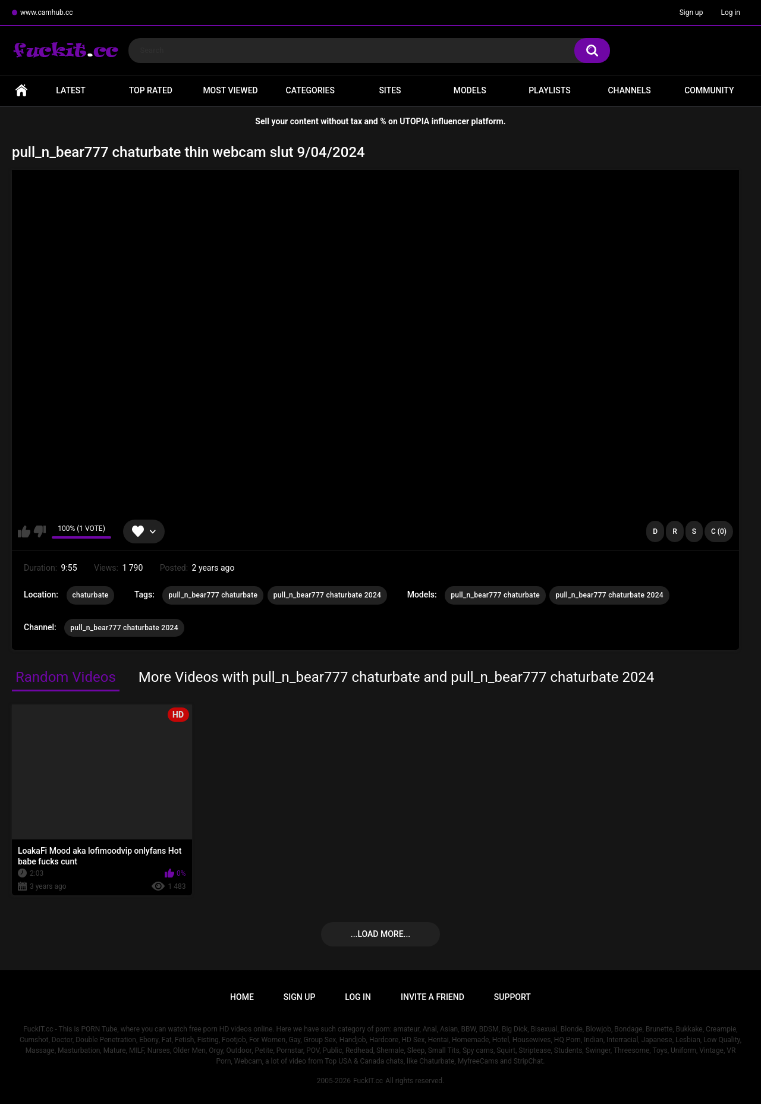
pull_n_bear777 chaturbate (212, 595)
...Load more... (380, 934)
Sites (390, 90)
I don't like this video (39, 531)
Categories (310, 90)
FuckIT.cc (368, 1081)
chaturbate (91, 595)
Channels (629, 90)
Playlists (550, 90)
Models (470, 90)
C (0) (719, 531)
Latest (71, 90)
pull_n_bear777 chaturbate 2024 (327, 595)
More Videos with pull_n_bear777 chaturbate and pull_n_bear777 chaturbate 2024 (397, 677)
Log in (730, 12)
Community (709, 90)
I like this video (24, 531)
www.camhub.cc (46, 12)
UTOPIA (414, 121)
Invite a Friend (432, 997)
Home (21, 91)
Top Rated (150, 90)
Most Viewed (230, 90)
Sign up (691, 12)
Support (512, 997)
